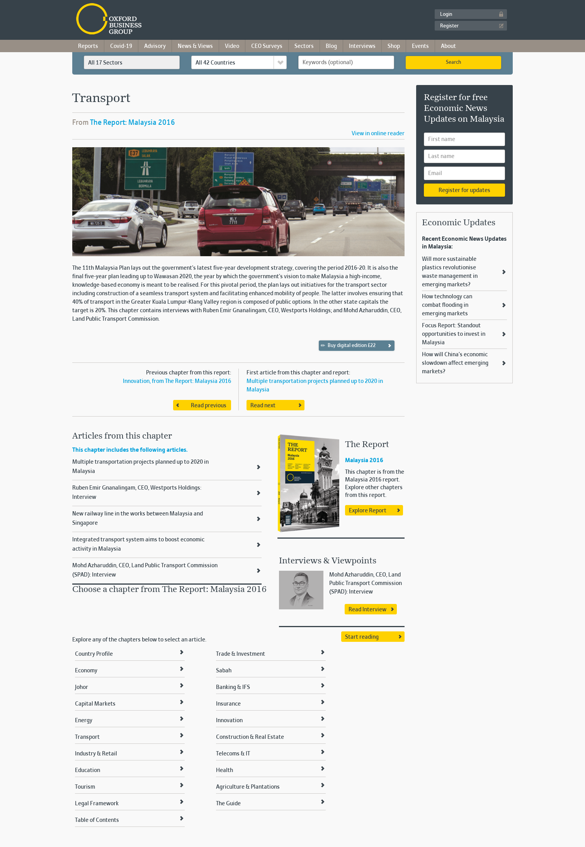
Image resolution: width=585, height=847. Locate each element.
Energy (83, 721)
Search (453, 62)
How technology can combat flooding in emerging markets (447, 305)
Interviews (362, 46)
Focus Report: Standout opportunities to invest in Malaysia (453, 334)
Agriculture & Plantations (248, 787)
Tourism (85, 787)
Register (449, 26)
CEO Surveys (266, 46)
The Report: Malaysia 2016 (132, 123)
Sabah (223, 671)
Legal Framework (97, 804)
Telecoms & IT (233, 754)
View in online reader (378, 134)
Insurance (228, 704)
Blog (331, 46)
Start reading (362, 637)
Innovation (229, 721)
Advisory (155, 46)
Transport (87, 737)
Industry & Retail (96, 754)
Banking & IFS (233, 687)
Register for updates (464, 190)
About (448, 46)
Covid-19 (121, 46)
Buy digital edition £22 (348, 345)
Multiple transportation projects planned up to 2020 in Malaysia (140, 467)
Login (446, 14)
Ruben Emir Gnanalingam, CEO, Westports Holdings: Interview (136, 492)
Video (232, 46)
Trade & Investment (240, 654)
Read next (262, 406)
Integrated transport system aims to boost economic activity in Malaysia (138, 544)
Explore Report (367, 511)
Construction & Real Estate (250, 737)
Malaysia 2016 (364, 461)
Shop (394, 46)
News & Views (195, 46)
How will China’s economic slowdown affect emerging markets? (455, 363)
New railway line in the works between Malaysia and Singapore (137, 518)
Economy (86, 671)
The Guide (228, 804)
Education (87, 770)
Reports (88, 46)
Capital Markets (95, 704)
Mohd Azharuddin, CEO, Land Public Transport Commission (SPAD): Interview (145, 570)
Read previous (208, 406)
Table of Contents (97, 820)
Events (420, 46)
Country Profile (94, 654)
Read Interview (367, 610)
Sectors (304, 46)
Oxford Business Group (153, 19)
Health (224, 770)
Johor (81, 687)
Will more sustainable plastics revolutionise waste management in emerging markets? (450, 272)
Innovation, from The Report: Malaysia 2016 (177, 381)
